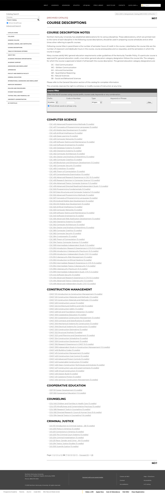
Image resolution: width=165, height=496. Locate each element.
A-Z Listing (147, 484)
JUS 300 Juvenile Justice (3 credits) (64, 446)
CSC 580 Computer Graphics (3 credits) (65, 231)
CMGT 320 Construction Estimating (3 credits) (68, 330)
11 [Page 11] (77, 455)
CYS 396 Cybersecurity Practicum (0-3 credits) (68, 269)
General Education (14, 77)
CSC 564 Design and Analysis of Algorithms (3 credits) (71, 228)
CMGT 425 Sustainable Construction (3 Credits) (68, 362)
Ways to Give (111, 5)
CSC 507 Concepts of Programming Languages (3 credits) (73, 198)
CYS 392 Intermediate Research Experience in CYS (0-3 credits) (75, 263)
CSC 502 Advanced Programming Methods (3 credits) (71, 195)
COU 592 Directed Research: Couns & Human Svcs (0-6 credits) (75, 412)
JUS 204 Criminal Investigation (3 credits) (66, 438)
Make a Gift (89, 492)
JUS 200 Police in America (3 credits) (64, 429)
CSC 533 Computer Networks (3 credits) (65, 210)
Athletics (76, 5)
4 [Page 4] (59, 455)
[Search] (143, 5)
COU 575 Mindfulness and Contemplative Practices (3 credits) (75, 407)
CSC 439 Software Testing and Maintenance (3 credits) (72, 142)
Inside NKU (37, 492)
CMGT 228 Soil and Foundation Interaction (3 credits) (71, 312)
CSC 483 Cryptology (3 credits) (62, 169)
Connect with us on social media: (92, 477)
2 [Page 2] (54, 455)
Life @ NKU (86, 5)
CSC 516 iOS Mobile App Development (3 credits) (69, 204)
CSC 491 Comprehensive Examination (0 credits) (69, 174)
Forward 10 (84, 455)
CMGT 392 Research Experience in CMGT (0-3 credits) (71, 344)
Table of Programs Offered (17, 51)
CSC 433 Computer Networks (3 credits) (65, 139)
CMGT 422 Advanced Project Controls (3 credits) (69, 359)
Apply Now (100, 492)
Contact (122, 480)
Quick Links (132, 5)
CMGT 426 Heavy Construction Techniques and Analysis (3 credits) (77, 365)
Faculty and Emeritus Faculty (18, 73)
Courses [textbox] (9, 17)
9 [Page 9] (71, 455)
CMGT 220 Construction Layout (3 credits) (66, 303)
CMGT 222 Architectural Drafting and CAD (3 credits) (71, 306)
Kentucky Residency (15, 84)
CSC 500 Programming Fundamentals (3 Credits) (69, 189)
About (46, 5)
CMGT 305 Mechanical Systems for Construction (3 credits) (73, 324)
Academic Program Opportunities (20, 58)
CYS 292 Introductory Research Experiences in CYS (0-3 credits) (75, 248)
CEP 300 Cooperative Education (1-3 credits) (67, 393)
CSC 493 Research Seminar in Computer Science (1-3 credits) (74, 180)
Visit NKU (125, 492)
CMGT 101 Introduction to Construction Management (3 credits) (75, 294)
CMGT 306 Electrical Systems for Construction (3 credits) (72, 327)
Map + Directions (149, 476)
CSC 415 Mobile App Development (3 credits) (68, 130)
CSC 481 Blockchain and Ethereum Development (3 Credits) (74, 163)
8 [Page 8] (68, 455)
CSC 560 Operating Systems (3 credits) (65, 222)
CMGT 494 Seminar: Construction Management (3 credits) (73, 380)
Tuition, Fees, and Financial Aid (19, 95)
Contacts (122, 5)
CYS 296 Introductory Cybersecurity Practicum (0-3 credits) (73, 251)
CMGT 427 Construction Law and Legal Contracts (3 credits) (74, 368)
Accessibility (147, 480)
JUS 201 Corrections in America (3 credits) (66, 432)
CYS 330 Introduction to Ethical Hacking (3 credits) (70, 260)
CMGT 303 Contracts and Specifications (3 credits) (70, 321)
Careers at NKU (124, 476)
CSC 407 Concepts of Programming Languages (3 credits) (73, 127)
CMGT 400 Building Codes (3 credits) (64, 350)
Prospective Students (10, 492)
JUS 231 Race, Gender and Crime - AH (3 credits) (69, 441)
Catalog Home (13, 32)
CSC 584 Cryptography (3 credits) (63, 236)
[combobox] (136, 14)
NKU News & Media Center (51, 492)
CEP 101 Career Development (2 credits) (65, 390)
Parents (21, 492)
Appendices (12, 70)
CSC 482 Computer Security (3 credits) (65, 166)
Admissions (66, 5)
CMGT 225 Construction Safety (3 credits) (66, 309)
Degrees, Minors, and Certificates (20, 44)
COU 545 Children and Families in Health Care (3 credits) (72, 404)
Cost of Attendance (113, 492)
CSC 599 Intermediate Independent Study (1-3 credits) (71, 245)
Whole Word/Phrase (15, 23)
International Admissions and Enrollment (23, 81)
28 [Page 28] (92, 455)
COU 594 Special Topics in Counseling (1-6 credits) (70, 415)
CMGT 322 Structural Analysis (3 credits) (65, 333)
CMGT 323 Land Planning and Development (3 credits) (72, 335)
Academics (55, 5)
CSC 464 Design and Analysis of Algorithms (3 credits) (71, 157)
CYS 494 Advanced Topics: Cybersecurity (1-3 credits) (71, 281)
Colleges (11, 36)
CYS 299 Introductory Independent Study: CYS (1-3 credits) (73, 254)
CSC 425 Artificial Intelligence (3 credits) (66, 133)
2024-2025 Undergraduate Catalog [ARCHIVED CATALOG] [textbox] (135, 14)
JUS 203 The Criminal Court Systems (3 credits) (68, 435)
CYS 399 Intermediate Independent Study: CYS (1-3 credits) (73, 272)
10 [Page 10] (74, 455)
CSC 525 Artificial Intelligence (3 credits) (65, 207)
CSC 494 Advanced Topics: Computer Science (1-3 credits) (73, 183)
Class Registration (138, 492)
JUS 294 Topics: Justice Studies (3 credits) (66, 444)
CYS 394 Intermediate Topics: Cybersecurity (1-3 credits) (72, 266)
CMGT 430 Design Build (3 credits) (63, 374)
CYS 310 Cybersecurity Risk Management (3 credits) (70, 257)
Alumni (29, 492)
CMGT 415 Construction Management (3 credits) (69, 353)
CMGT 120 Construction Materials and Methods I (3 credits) (73, 297)
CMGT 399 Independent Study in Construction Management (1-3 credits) (79, 347)
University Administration (17, 99)
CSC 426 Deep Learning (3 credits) (63, 136)
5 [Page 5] (61, 455)
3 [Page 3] (56, 455)
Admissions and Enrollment (18, 66)
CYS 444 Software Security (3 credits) (64, 275)
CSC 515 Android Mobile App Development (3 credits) (71, 201)
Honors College (13, 40)
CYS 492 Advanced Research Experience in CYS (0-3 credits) (74, 278)
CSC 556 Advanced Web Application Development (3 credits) (74, 219)
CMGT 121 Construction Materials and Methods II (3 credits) (73, 300)
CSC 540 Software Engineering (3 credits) (66, 216)
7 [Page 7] (66, 455)
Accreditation (124, 484)
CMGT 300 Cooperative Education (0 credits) (67, 315)
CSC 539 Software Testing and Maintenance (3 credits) (71, 213)
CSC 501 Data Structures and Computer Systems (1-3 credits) (74, 192)
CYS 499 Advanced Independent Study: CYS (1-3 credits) (72, 284)
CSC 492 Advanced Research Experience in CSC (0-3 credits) (74, 177)
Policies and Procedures (16, 88)
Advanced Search (13, 26)
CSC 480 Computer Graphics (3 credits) (65, 160)
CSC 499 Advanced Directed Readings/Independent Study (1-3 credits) (78, 186)
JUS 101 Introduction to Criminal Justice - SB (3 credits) (72, 426)
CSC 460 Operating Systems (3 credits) (65, 151)
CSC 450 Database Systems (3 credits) (65, 148)
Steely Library (98, 5)
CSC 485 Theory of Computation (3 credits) (67, 171)
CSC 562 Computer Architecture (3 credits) (67, 225)
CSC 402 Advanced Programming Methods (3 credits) (71, 124)
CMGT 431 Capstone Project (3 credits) (65, 377)
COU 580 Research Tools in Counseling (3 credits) (69, 409)
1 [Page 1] (52, 455)
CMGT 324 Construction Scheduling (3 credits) (68, 338)
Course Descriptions (15, 47)
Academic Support (14, 62)
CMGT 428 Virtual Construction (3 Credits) (66, 371)
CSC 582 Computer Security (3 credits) (65, 233)
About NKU (11, 55)
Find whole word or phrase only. (63, 106)
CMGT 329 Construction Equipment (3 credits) (68, 341)
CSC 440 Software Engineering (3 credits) (66, 145)
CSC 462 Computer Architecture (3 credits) (67, 154)
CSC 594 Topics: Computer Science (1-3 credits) (68, 242)
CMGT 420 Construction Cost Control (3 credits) (69, 356)
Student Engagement (15, 92)
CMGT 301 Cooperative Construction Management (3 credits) (74, 318)
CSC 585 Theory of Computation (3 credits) (67, 239)
